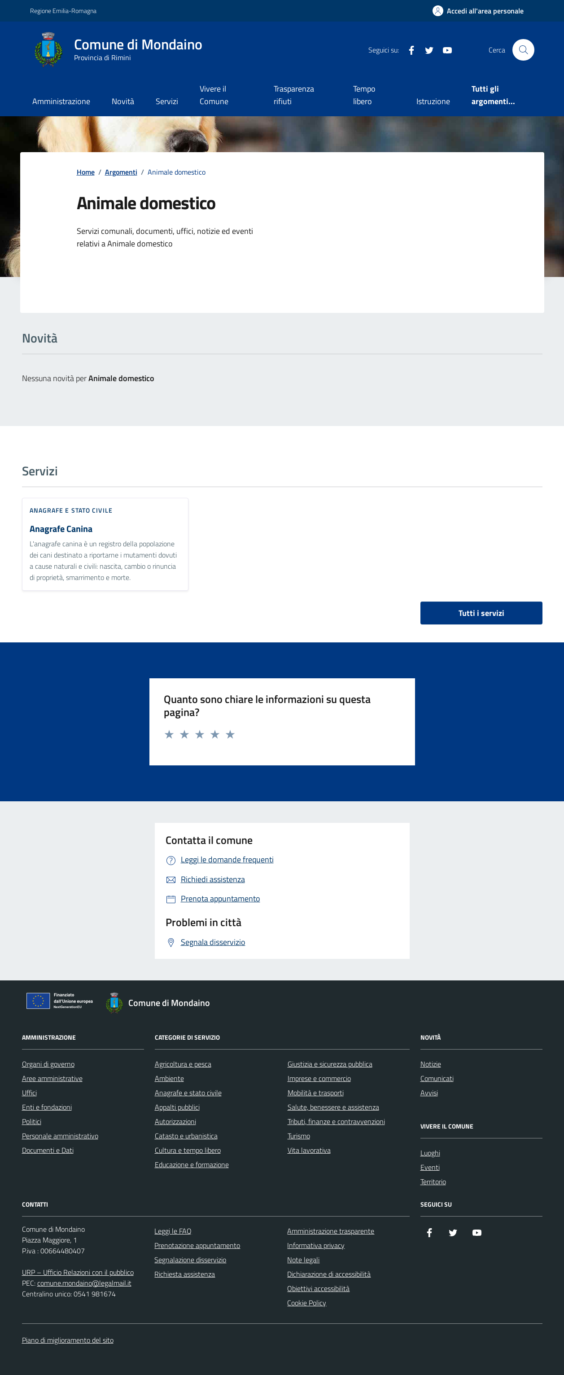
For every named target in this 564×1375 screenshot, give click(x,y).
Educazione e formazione (192, 1164)
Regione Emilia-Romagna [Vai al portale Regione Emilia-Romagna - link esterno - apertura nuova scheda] (63, 10)
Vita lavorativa (309, 1150)
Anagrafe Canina (61, 529)
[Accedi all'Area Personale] (478, 11)
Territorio (433, 1181)
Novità (123, 101)
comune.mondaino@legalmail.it (84, 1283)
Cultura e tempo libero (188, 1150)
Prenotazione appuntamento (197, 1245)
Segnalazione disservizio (190, 1259)
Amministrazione (61, 101)
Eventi (430, 1167)
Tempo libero (364, 95)
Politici (31, 1121)
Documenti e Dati (48, 1150)
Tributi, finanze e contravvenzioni (336, 1121)
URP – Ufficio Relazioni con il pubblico (78, 1272)
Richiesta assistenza (184, 1274)
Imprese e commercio (319, 1078)
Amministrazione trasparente (330, 1231)
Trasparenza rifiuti (294, 95)
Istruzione (433, 101)
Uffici (29, 1092)
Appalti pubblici (177, 1107)
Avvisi (429, 1092)
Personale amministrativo (60, 1135)
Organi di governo (48, 1064)
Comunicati (437, 1078)
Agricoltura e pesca (183, 1064)
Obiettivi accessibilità (318, 1288)
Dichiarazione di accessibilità (329, 1274)
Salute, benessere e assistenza (333, 1107)
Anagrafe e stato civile (71, 510)
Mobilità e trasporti (316, 1092)
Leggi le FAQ (173, 1231)
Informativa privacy (316, 1245)
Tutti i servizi (481, 613)
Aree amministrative (52, 1078)
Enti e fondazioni (47, 1107)
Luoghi (430, 1152)
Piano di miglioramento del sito (68, 1340)
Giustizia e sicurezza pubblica (330, 1064)
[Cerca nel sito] (523, 50)
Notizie (430, 1064)
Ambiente (169, 1078)
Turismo (299, 1135)
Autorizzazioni (175, 1121)
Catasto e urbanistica (186, 1135)
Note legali (303, 1259)
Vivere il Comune (214, 95)
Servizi (167, 101)
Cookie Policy (306, 1302)
